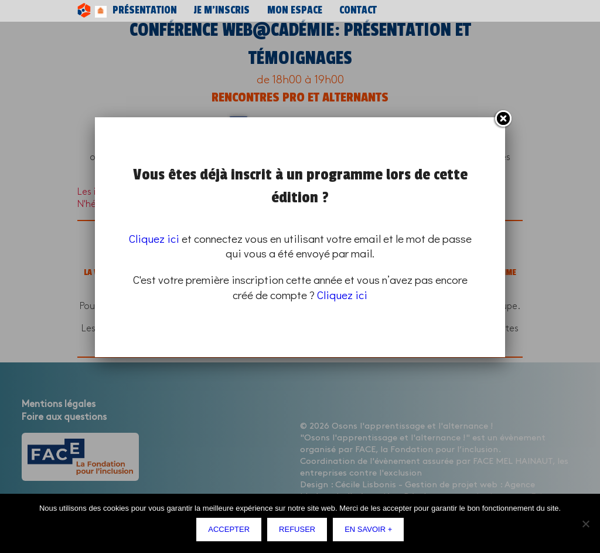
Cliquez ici (154, 238)
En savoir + (371, 532)
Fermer (503, 119)
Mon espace (239, 10)
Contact (284, 10)
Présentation (132, 10)
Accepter (232, 532)
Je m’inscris (187, 10)
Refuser (300, 532)
